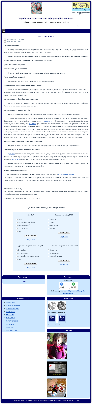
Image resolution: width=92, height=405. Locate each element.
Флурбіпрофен (68, 293)
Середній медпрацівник (26, 222)
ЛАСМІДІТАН (10, 318)
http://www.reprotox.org (66, 174)
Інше (19, 231)
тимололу (32, 124)
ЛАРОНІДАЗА (10, 324)
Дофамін (11, 154)
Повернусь (53, 250)
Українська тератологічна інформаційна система (46, 18)
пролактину (16, 159)
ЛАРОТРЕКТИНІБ (12, 321)
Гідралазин (72, 291)
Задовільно (53, 225)
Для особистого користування (29, 256)
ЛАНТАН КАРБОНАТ (13, 330)
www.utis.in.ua (32, 400)
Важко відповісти (55, 256)
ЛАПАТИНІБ (10, 327)
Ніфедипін (81, 291)
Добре (51, 222)
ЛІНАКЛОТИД (10, 303)
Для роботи (22, 250)
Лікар (20, 219)
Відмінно (52, 219)
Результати (31, 240)
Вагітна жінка (23, 228)
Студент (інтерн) (24, 225)
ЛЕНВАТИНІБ (10, 312)
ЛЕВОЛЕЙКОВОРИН (13, 305)
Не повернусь (54, 253)
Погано (52, 228)
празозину (48, 121)
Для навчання (23, 253)
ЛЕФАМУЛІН (10, 315)
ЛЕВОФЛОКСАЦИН (12, 309)
